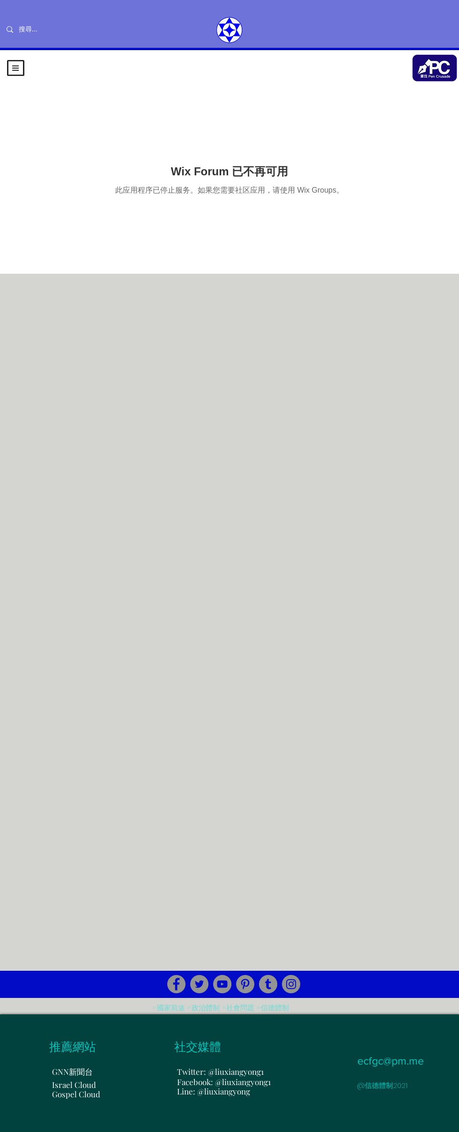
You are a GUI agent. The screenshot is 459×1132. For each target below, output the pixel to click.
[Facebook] (176, 984)
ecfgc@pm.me (390, 1060)
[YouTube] (222, 984)
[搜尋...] (59, 29)
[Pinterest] (245, 984)
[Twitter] (199, 984)
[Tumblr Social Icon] (268, 984)
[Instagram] (291, 984)
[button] (15, 68)
